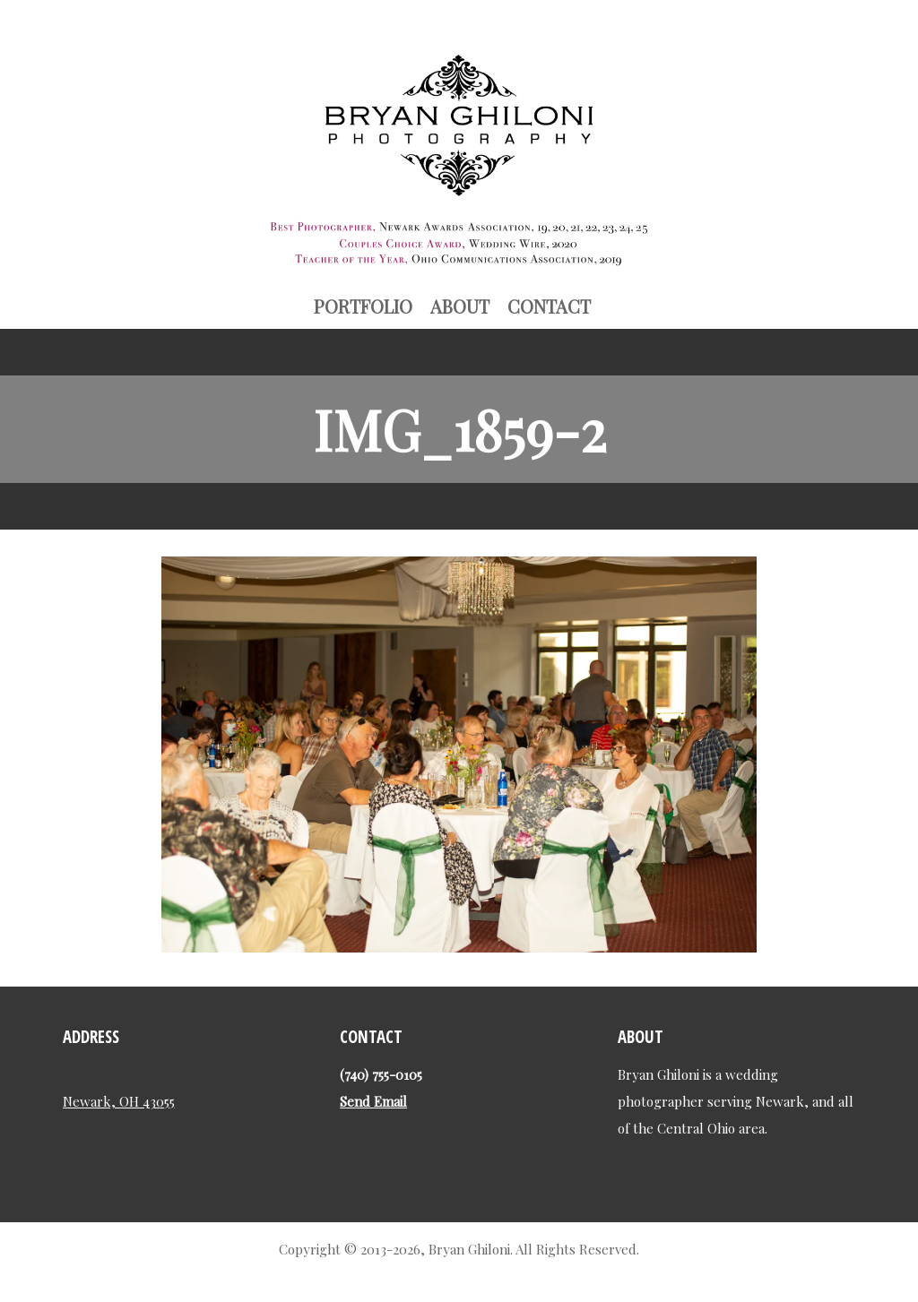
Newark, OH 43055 (119, 1100)
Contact (549, 306)
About (459, 306)
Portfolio (363, 306)
